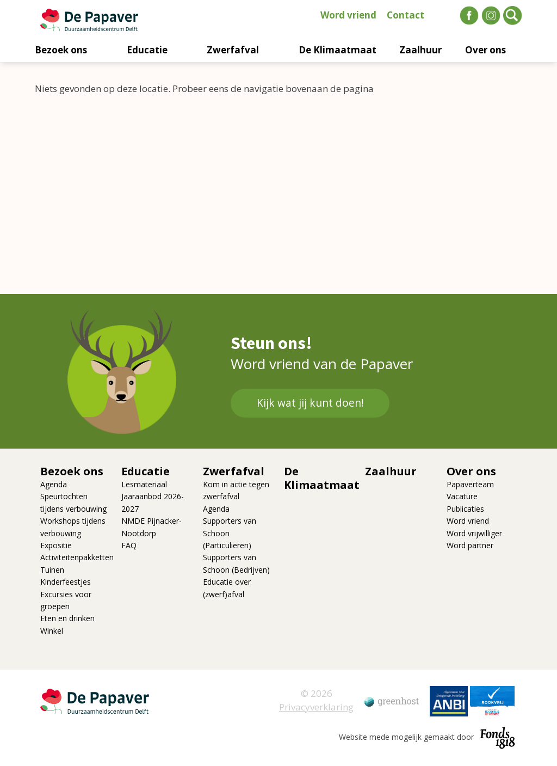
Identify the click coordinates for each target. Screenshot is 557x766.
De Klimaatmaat (337, 50)
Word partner (470, 545)
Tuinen (52, 570)
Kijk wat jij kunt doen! (310, 403)
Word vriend (348, 15)
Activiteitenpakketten (77, 557)
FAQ (129, 545)
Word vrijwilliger (474, 533)
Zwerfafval (233, 50)
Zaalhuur (420, 50)
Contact (405, 15)
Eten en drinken (67, 618)
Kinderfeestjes (65, 582)
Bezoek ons (61, 50)
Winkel (51, 631)
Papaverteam (470, 484)
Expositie (56, 545)
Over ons (485, 50)
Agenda (53, 484)
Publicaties (465, 509)
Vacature (462, 496)
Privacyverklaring (316, 707)
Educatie (147, 50)
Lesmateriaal (144, 484)
